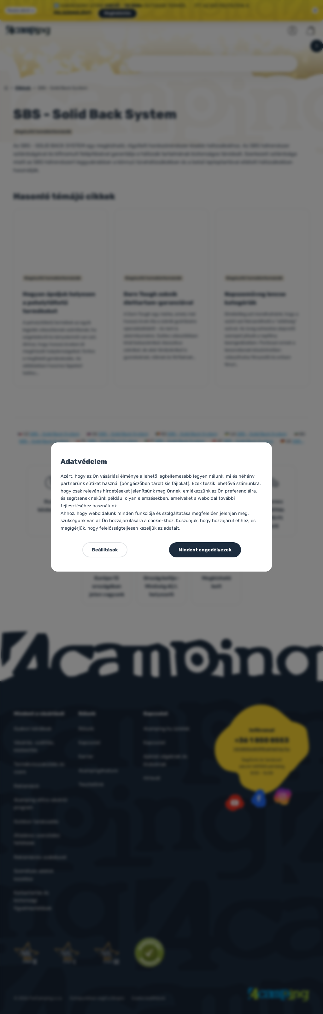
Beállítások (105, 550)
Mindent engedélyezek (205, 550)
